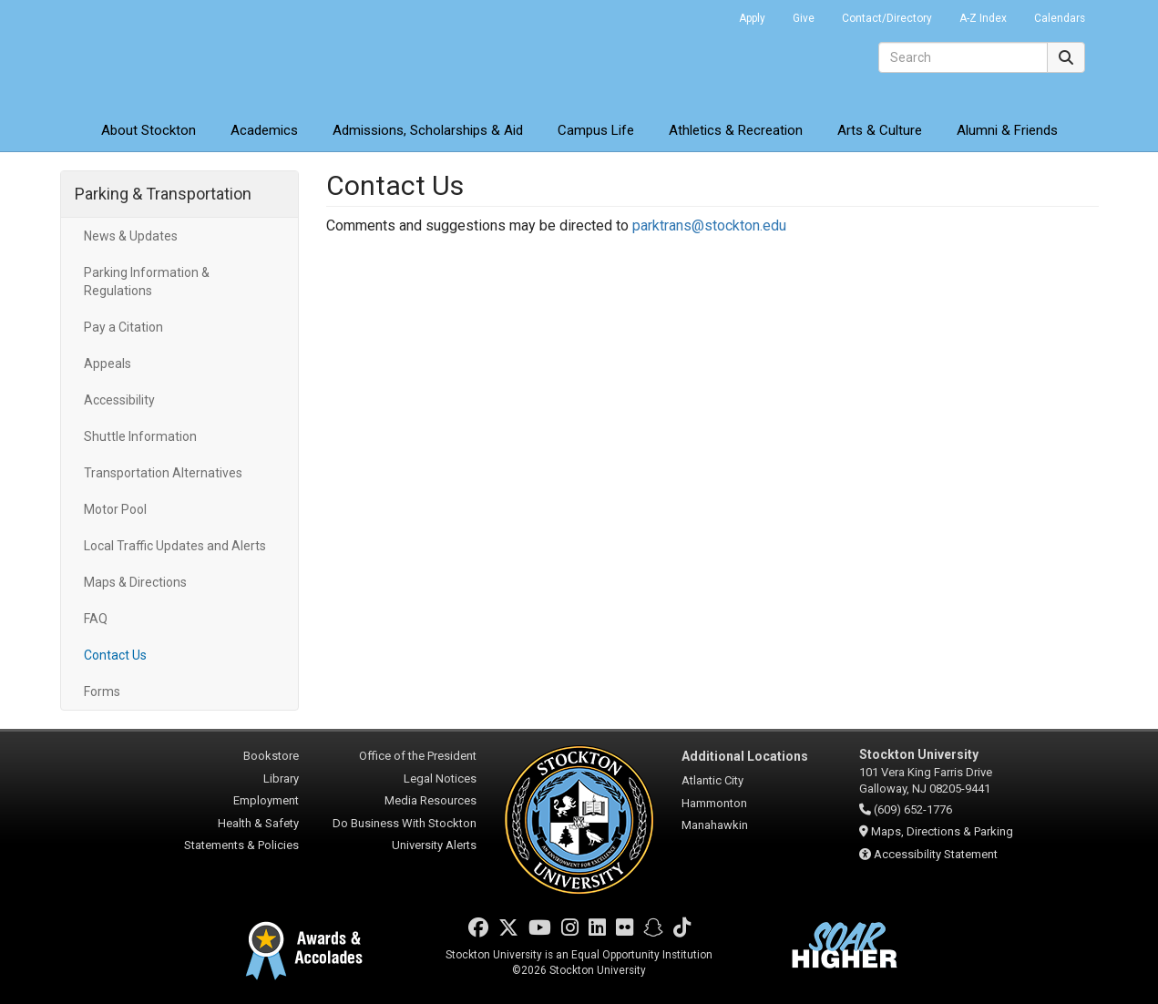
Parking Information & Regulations (147, 281)
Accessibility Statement (936, 854)
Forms (102, 691)
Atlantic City (712, 780)
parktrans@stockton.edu (709, 225)
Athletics (736, 130)
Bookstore (271, 756)
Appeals (107, 363)
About (148, 130)
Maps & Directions (135, 582)
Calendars (1059, 18)
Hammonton (714, 803)
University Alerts (434, 845)
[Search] (963, 57)
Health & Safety (258, 823)
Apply (752, 18)
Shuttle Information (140, 436)
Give (804, 18)
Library (281, 778)
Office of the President (418, 756)
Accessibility (119, 400)
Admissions (428, 130)
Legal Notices (440, 778)
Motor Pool (115, 509)
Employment (266, 800)
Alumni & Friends (1007, 130)
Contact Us (115, 655)
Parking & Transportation (163, 193)
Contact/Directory (887, 18)
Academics (264, 130)
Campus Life (596, 130)
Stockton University (192, 54)
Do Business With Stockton (405, 823)
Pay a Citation (123, 327)
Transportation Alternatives (163, 473)
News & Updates (131, 236)
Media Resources (430, 800)
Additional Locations (744, 756)
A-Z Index (983, 18)
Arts (879, 130)
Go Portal (701, 13)
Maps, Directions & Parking (942, 831)
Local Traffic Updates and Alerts (175, 545)
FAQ (96, 618)
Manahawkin (714, 825)
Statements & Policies (241, 845)
